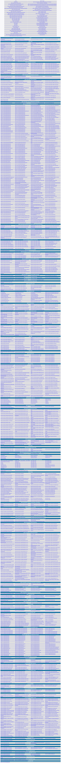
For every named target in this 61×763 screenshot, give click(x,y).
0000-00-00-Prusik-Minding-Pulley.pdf (6, 479)
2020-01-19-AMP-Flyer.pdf (48, 166)
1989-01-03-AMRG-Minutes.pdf (5, 636)
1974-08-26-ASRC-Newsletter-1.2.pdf (6, 355)
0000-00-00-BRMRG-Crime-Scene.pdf (6, 712)
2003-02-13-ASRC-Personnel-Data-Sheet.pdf (21, 54)
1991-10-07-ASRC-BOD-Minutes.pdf (6, 166)
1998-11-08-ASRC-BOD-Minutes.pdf (20, 106)
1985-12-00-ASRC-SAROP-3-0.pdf (5, 429)
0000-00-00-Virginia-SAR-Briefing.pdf (6, 480)
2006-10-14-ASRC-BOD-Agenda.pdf (20, 156)
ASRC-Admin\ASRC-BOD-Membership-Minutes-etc (16, 7)
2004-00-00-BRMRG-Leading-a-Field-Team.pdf (51, 723)
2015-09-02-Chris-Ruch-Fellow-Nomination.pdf (51, 651)
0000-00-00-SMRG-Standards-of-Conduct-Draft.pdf (22, 751)
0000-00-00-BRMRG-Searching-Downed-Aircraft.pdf (22, 701)
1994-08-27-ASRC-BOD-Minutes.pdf (6, 193)
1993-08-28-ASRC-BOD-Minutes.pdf (6, 181)
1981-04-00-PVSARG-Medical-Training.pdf (6, 740)
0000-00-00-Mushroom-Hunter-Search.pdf (6, 374)
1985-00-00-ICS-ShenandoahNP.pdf (20, 378)
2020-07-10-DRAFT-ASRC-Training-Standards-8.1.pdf (52, 571)
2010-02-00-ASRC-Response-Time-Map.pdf (51, 384)
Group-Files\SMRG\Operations (42, 30)
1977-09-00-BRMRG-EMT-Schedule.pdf (20, 726)
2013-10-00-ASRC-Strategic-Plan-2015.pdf (51, 49)
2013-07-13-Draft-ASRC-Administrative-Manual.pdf (22, 66)
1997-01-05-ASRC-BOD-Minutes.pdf (6, 216)
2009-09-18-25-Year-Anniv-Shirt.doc (36, 46)
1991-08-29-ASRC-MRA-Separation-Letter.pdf (37, 348)
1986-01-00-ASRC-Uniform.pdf (5, 286)
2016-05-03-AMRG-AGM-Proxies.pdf (36, 182)
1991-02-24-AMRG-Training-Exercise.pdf (20, 677)
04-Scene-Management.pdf (4, 296)
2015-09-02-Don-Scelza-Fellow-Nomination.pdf (51, 652)
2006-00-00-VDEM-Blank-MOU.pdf (20, 59)
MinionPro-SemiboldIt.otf (34, 455)
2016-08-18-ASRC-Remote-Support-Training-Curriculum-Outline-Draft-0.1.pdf (21, 444)
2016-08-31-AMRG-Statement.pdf (49, 628)
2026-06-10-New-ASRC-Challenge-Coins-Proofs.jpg (52, 221)
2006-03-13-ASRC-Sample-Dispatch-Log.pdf (51, 380)
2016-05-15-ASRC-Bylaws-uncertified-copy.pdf (51, 87)
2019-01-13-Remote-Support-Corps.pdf (50, 151)
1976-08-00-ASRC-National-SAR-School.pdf (21, 486)
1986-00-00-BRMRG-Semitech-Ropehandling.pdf (37, 726)
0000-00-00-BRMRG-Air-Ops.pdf (5, 702)
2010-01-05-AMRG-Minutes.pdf (35, 635)
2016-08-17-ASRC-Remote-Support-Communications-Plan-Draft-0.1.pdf (6, 440)
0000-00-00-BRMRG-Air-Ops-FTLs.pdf (6, 699)
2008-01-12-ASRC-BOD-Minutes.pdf (20, 170)
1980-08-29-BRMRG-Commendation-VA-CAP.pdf (21, 40)
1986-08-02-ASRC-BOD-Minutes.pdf (6, 123)
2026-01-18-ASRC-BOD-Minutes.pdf (50, 219)
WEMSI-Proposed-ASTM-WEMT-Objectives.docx (52, 292)
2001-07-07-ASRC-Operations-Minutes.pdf (36, 380)
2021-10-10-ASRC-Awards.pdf (49, 192)
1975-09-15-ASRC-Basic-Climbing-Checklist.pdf (21, 479)
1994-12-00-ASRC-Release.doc (19, 49)
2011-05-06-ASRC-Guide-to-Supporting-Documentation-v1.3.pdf (20, 571)
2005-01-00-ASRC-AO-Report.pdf (49, 374)
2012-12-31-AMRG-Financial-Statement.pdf (7, 633)
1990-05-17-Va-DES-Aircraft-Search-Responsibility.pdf (22, 395)
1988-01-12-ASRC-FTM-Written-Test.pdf (6, 509)
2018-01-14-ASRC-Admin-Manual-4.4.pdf (20, 71)
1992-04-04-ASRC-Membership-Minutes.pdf (7, 169)
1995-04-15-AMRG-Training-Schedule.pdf (36, 675)
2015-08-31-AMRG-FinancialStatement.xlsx (37, 631)
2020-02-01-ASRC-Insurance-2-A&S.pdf (36, 268)
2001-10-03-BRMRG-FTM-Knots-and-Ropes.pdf (51, 712)
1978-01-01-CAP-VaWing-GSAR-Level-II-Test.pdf (37, 597)
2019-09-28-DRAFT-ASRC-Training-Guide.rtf (51, 540)
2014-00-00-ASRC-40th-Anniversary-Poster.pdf (37, 116)
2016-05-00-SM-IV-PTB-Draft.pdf (49, 589)
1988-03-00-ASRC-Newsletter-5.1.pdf (36, 355)
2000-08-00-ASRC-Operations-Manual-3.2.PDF (21, 436)
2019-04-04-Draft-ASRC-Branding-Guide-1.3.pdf (37, 237)
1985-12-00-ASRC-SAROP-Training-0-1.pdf (7, 431)
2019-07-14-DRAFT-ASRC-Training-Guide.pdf (37, 568)
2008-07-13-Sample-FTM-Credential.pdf (50, 473)
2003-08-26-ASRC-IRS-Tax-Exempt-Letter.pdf (21, 275)
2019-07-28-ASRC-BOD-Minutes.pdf (50, 157)
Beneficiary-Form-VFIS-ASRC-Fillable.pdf (51, 271)
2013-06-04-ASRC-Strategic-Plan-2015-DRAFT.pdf (52, 46)
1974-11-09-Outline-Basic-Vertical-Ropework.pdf (7, 496)
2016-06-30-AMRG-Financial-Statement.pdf (37, 632)
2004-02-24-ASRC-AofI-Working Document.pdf (21, 133)
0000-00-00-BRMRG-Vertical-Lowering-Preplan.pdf (22, 703)
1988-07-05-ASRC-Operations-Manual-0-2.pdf (7, 436)
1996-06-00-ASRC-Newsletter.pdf (49, 360)
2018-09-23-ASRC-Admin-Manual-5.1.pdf (36, 66)
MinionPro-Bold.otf (3, 457)
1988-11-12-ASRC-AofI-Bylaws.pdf (5, 97)
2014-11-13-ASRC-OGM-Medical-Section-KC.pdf (37, 331)
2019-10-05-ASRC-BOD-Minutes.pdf (50, 162)
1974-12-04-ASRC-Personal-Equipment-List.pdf (21, 585)
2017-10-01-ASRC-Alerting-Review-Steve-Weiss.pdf (52, 114)
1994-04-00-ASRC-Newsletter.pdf (49, 354)
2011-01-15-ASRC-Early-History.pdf (36, 56)
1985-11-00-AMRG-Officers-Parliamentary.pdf (7, 619)
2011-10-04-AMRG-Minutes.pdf (49, 636)
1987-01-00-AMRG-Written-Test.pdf (5, 681)
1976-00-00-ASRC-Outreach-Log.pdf (6, 49)
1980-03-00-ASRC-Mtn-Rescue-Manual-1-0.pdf (21, 492)
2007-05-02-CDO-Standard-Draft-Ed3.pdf (36, 498)
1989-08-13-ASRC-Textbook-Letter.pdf (36, 478)
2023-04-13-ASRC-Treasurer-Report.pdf (50, 207)
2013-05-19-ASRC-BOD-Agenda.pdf (36, 106)
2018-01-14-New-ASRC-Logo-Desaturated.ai (7, 460)
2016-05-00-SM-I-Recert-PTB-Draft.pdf (20, 590)
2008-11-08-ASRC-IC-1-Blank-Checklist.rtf (21, 554)
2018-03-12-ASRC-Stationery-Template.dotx (21, 233)
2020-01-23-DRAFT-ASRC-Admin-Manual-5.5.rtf (51, 65)
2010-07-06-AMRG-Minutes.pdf (35, 642)
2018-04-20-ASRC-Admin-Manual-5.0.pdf (36, 65)
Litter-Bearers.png (17, 462)
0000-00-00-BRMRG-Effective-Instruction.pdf (7, 713)
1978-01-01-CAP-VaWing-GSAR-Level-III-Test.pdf (52, 595)
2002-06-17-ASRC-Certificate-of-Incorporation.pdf (22, 87)
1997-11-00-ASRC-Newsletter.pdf (49, 361)
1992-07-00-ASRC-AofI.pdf (4, 99)
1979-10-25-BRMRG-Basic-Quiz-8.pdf (36, 710)
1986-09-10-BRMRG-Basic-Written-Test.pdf (37, 727)
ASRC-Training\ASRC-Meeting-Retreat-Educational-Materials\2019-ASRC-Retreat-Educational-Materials (42, 5)
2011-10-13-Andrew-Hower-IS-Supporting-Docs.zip (22, 528)
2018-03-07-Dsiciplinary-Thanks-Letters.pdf (37, 64)
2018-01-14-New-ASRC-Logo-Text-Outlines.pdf (21, 246)
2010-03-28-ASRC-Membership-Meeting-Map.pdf (22, 184)
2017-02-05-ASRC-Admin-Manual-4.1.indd (36, 76)
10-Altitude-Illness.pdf (18, 293)
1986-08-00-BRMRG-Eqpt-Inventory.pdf (50, 694)
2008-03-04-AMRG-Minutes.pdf (19, 642)
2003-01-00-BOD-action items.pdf (19, 125)
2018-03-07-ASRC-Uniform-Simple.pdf (50, 286)
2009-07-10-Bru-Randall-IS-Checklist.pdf (6, 525)
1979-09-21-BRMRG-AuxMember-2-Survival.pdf (37, 701)
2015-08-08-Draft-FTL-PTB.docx (19, 513)
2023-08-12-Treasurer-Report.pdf (49, 210)
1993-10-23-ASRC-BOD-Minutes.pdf (6, 182)
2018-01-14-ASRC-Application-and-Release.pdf (21, 73)
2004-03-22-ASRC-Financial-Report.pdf (6, 254)
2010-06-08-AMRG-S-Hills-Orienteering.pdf (51, 671)
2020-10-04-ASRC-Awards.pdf (49, 187)
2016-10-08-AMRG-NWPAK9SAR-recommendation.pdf (35, 214)
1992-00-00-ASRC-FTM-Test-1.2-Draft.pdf (36, 481)
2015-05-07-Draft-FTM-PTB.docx (19, 509)
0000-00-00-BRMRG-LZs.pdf (5, 734)
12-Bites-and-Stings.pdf (18, 294)
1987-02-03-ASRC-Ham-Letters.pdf (20, 384)
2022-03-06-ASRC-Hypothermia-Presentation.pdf (52, 481)
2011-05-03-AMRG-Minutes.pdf (35, 651)
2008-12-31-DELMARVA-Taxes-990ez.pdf (51, 275)
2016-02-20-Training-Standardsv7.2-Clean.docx (21, 593)
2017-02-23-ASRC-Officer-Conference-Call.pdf (21, 279)
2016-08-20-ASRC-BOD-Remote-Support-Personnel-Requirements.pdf (36, 207)
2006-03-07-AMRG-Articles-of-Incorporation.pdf (21, 625)
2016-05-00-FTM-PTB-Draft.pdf (5, 591)
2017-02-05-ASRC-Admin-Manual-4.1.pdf (20, 67)
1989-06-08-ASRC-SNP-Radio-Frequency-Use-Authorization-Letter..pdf (7, 321)
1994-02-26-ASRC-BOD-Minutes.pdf (6, 188)
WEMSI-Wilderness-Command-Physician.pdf (51, 300)
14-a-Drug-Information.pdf (18, 297)
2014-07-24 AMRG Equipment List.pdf (50, 665)
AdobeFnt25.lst (3, 455)
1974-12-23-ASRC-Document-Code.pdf (6, 63)
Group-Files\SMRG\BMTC (42, 29)
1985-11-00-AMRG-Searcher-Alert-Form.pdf (7, 665)
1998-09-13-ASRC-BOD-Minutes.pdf (20, 105)
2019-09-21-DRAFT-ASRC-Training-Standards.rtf (52, 537)
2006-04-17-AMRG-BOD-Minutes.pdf (20, 635)
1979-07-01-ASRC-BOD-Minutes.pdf (6, 113)
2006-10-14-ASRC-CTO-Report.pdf (20, 157)
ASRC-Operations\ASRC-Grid (16, 28)
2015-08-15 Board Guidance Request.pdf (36, 508)
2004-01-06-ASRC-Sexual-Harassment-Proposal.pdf (22, 56)
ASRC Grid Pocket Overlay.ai (5, 403)
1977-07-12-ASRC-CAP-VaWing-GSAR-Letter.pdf (7, 597)
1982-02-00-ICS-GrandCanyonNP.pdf (20, 369)
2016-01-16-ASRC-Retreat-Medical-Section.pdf (37, 177)
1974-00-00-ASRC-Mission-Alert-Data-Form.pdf (7, 380)
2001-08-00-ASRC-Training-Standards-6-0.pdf (21, 540)
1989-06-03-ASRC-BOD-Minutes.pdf (6, 149)
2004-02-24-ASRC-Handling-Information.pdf (21, 137)
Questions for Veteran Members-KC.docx (50, 624)
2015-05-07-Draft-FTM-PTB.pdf (19, 511)
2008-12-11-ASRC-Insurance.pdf (5, 269)
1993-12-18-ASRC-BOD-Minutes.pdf (6, 186)
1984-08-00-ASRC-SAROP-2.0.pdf (5, 422)
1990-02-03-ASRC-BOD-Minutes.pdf (6, 152)
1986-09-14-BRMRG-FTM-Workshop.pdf (36, 729)
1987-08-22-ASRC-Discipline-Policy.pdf (6, 64)
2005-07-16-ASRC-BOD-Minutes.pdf (20, 150)
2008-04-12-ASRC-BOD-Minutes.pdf (20, 172)
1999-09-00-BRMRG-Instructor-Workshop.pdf (51, 702)
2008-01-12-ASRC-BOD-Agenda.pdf (20, 169)
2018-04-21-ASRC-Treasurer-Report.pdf (50, 133)
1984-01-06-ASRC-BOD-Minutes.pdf (6, 116)
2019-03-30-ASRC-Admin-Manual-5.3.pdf (36, 68)
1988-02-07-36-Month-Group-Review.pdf (36, 473)
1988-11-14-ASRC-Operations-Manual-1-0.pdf (21, 411)
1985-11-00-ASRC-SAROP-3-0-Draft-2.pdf (6, 427)
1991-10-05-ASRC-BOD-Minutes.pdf (6, 165)
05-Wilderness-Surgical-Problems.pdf (6, 297)
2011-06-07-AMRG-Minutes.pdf (35, 653)
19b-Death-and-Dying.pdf (34, 296)
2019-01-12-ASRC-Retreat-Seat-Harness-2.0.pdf (37, 521)
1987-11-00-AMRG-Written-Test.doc (20, 671)
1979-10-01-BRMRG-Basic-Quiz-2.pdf (36, 703)
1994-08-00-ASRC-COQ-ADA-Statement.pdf (7, 576)
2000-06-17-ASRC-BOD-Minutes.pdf (20, 113)
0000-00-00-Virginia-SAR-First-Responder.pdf (7, 481)
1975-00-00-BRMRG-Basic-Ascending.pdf (20, 711)
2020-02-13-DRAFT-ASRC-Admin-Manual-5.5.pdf (52, 66)
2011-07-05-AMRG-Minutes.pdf (35, 654)
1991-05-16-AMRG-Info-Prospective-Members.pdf (22, 607)
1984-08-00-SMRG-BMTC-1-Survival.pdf (36, 748)
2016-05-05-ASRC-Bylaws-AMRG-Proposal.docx (52, 82)
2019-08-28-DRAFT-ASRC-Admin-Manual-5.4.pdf (37, 73)
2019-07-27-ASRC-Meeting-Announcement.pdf (51, 156)
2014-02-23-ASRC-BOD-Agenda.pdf (36, 124)
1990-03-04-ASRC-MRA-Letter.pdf (19, 348)
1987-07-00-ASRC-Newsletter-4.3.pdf (20, 361)
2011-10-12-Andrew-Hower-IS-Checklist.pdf (21, 523)
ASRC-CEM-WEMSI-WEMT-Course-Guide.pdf (37, 297)
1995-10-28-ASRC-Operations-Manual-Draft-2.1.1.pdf (22, 429)
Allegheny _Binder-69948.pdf (49, 619)
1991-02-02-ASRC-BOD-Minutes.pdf (6, 159)
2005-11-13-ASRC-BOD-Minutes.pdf (20, 151)
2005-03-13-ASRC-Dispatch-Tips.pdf (50, 377)
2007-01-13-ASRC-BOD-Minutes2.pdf (20, 159)
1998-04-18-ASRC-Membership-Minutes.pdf (7, 221)
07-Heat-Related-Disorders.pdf (5, 300)
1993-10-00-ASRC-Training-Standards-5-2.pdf (7, 571)
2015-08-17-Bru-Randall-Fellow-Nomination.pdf (51, 648)
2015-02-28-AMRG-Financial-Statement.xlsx (21, 632)
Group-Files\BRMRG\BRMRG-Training (42, 25)
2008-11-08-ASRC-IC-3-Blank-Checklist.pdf (21, 559)
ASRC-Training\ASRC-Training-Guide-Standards (42, 7)
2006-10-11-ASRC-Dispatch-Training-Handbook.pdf (52, 381)
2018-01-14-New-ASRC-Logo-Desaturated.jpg (7, 248)
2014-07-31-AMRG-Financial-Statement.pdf (21, 629)
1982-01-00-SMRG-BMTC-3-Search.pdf (6, 749)
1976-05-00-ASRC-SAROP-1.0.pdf (5, 411)
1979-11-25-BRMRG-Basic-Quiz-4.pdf (36, 712)
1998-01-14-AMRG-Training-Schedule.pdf (36, 677)
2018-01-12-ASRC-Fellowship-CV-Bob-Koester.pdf (22, 225)
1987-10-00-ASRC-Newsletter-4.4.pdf (36, 354)
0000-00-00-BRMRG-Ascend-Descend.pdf (6, 703)
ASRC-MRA (15, 24)
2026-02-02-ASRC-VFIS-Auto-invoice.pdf (50, 270)
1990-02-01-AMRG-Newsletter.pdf (5, 611)
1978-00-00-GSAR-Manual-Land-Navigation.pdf (37, 595)
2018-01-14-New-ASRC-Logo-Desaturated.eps (7, 246)
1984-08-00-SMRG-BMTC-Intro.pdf (50, 747)
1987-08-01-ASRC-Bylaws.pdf (5, 92)
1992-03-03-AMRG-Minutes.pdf (5, 650)
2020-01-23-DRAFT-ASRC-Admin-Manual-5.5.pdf (52, 64)
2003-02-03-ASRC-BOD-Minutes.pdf (20, 126)
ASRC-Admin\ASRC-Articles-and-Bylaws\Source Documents (15, 6)
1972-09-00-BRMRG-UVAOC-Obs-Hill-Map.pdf (21, 710)
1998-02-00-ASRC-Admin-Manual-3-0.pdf (6, 65)
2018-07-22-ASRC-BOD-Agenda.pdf (50, 134)
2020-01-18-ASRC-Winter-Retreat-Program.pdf (51, 165)
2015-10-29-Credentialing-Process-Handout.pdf (37, 511)
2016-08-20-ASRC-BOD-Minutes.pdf (36, 204)
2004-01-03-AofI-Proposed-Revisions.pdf (20, 89)
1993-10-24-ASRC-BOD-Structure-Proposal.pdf (7, 184)
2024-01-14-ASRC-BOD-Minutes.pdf (50, 216)
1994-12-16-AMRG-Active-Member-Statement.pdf (22, 624)
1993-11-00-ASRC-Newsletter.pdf (35, 361)
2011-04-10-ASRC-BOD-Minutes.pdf (20, 191)
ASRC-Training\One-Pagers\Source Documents (42, 13)
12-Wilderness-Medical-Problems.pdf (20, 295)
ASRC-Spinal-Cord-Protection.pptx (50, 496)
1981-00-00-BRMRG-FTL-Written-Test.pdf (36, 722)
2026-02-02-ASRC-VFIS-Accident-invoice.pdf (51, 269)
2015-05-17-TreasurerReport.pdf (35, 161)
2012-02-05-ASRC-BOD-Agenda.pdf (20, 196)
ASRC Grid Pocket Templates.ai (5, 404)
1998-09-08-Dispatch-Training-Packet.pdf (36, 493)
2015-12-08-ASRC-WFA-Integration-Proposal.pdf (37, 170)
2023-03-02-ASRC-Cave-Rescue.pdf (50, 486)
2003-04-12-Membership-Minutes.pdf (20, 129)
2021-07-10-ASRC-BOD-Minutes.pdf (50, 191)
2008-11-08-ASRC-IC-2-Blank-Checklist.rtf (21, 557)
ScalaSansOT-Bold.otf (34, 457)
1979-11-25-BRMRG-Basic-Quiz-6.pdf (36, 713)
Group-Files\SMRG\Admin (42, 28)
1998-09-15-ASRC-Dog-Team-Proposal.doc (21, 535)
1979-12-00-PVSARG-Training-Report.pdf (6, 738)
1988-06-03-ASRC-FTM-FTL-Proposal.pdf (6, 559)
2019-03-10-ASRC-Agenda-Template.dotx (36, 233)
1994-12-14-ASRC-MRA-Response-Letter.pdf (51, 346)
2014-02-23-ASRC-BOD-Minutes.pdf (36, 125)
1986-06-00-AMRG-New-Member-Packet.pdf (7, 605)
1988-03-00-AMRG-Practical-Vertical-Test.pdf (21, 674)
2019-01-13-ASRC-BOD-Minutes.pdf (50, 148)
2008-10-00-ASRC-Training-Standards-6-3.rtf (21, 551)
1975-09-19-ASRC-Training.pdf (19, 480)
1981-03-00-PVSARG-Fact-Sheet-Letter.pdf (37, 738)
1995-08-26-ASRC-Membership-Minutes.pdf (7, 204)
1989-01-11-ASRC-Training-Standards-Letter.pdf (7, 564)
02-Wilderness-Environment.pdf (5, 294)
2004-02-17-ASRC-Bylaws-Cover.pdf (20, 92)
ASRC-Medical (16, 23)
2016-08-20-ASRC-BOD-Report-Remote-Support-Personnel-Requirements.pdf (37, 440)
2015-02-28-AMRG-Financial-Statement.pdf (21, 631)
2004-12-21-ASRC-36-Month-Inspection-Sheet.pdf (52, 372)
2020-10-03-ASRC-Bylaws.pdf (49, 99)
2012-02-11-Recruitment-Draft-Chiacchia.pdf (37, 59)
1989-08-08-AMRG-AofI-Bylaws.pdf (5, 624)
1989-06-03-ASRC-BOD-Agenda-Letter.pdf (6, 148)
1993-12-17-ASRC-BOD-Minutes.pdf (6, 185)
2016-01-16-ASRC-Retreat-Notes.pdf (36, 178)
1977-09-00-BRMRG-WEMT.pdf (19, 727)
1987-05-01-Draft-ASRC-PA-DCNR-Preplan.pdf (7, 407)
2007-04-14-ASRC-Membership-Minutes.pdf (21, 162)
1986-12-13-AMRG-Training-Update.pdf (6, 677)
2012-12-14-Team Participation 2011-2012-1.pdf (21, 219)
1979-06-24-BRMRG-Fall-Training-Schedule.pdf (21, 735)
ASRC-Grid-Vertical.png (34, 402)
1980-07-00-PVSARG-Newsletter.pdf (20, 738)
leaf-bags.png (17, 461)
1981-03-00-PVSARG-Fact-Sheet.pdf (50, 738)
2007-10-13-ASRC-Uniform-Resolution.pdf (21, 167)
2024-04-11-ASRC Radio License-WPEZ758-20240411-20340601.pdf (51, 323)
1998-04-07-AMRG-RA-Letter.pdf (49, 607)
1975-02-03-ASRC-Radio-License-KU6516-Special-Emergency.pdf (6, 314)
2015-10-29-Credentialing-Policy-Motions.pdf (37, 509)
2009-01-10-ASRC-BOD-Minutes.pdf (20, 175)
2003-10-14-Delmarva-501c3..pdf (35, 275)
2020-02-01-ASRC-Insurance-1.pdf (35, 267)
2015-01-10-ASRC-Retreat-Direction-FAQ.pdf (37, 150)
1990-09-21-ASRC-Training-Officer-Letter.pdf (37, 479)
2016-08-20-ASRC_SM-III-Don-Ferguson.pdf (51, 525)
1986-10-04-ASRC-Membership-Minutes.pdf (7, 124)
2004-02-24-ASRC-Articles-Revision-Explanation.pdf (22, 134)
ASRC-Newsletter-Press (15, 26)
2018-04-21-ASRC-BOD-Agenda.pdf (50, 129)
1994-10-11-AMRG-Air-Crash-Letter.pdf (36, 605)
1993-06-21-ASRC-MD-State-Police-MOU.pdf (21, 406)
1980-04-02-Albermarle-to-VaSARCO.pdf (6, 56)
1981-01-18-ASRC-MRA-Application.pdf (6, 339)
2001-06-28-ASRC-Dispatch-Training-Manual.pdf (37, 378)
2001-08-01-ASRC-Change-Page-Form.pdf (6, 66)
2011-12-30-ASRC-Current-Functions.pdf (36, 58)
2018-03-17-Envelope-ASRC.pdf (19, 234)
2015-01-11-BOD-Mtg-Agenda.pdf (35, 153)
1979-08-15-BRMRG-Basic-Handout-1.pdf (20, 736)
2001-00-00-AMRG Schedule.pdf (35, 681)
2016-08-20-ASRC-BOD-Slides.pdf (35, 210)
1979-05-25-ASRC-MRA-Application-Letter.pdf (7, 337)
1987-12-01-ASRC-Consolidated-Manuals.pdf (7, 58)
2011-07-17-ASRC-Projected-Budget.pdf (20, 255)
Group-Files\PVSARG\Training (42, 27)
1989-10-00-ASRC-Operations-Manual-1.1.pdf (21, 413)
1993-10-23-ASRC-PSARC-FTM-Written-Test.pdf (7, 446)
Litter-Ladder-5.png (33, 460)
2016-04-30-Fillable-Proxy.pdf (35, 181)
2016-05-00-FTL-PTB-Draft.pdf (5, 589)
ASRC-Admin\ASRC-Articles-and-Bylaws (15, 5)
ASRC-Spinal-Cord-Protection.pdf (49, 494)
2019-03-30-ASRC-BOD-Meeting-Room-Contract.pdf (52, 255)
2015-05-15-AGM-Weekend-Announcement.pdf (37, 156)
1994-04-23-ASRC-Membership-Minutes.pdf (7, 191)
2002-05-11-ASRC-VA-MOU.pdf (49, 406)
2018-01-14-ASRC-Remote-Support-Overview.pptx (52, 126)
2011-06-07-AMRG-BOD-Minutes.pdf (36, 652)
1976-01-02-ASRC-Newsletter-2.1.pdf (6, 361)
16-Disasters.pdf (33, 293)
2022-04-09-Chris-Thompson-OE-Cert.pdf (51, 196)
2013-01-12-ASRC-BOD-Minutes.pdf (20, 221)
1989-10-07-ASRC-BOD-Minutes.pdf (6, 150)
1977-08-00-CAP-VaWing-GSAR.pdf (20, 596)
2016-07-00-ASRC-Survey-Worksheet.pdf (36, 192)
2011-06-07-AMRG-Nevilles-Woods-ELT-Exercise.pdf (52, 674)
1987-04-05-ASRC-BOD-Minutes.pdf (6, 128)
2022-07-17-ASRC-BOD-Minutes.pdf (50, 199)
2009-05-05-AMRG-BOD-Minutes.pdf (20, 653)
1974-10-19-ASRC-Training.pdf (5, 492)
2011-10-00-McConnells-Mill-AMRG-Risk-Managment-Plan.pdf (36, 619)
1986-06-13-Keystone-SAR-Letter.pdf (20, 277)
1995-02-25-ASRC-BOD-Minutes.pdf (6, 197)
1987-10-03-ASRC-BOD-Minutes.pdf (6, 134)
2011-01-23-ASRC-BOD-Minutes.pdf (20, 188)
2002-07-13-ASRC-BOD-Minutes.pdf (20, 123)
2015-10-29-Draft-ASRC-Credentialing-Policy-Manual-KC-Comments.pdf (37, 513)
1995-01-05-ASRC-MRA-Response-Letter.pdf (51, 348)
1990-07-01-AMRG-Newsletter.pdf (19, 610)
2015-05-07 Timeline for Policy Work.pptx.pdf (7, 511)
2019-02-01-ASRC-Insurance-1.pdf (35, 262)
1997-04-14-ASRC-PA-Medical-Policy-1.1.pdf (21, 327)
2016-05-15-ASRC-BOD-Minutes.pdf (36, 188)
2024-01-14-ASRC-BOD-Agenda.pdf (50, 214)
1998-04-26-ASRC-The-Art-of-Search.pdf (36, 375)
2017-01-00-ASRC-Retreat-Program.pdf (36, 220)
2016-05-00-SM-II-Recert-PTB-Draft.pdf (36, 589)
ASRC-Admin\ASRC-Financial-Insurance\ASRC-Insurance (16, 13)
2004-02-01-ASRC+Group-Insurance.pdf (6, 262)
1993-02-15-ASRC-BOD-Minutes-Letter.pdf (6, 178)
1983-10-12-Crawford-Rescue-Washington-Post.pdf (22, 372)
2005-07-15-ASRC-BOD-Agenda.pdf (20, 149)
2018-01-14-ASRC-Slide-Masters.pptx (6, 238)
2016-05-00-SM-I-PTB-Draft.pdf (19, 589)
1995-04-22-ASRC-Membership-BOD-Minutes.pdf (7, 199)
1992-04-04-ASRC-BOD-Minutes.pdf (6, 168)
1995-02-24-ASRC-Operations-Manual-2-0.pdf (21, 427)
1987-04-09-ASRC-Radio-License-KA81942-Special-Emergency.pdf (7, 319)
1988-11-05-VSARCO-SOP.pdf (19, 393)
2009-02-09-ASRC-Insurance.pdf (5, 270)
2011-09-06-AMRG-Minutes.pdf (35, 655)
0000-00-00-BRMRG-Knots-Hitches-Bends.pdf (7, 726)
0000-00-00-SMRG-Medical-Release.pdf (6, 751)
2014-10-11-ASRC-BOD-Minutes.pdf (36, 137)
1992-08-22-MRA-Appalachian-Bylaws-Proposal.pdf (52, 339)
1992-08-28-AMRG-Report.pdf (5, 651)
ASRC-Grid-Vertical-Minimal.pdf (19, 403)
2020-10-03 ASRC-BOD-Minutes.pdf (50, 178)
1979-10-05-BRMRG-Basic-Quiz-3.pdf (36, 708)
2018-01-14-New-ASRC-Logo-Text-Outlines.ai (21, 245)
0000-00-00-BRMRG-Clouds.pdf (5, 709)
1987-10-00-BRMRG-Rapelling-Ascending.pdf (51, 698)
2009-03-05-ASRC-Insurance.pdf (5, 271)
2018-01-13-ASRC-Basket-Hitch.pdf (50, 120)
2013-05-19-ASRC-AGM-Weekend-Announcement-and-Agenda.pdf (35, 105)
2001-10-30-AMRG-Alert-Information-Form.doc (37, 667)
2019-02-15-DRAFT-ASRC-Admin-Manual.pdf (51, 152)
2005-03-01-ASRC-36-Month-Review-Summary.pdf (52, 375)
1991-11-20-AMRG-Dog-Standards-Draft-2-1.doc (21, 678)
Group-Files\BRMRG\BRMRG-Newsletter (42, 23)
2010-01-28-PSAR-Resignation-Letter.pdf (36, 49)
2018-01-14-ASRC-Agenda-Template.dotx (6, 234)
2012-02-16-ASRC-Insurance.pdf (19, 268)
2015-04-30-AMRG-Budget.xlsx (19, 633)
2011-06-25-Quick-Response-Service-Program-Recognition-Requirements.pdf (7, 660)
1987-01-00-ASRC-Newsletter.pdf (19, 358)
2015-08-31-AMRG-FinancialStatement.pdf (37, 630)
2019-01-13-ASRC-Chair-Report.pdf (50, 149)
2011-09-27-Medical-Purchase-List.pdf (20, 660)
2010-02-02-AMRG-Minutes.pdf (35, 636)
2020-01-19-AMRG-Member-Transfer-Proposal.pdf (52, 167)
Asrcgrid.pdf (46, 402)
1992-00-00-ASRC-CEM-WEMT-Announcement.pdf (5, 333)
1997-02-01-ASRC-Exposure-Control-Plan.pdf (37, 374)
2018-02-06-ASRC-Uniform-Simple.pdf (50, 285)
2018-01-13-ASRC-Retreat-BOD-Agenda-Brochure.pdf (52, 123)
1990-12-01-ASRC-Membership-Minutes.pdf (7, 158)
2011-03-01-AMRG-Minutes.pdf (35, 648)
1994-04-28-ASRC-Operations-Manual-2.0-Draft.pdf (22, 422)
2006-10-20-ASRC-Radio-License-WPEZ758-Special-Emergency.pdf (37, 321)
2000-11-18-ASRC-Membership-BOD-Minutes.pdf (22, 115)
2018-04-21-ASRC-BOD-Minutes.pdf (50, 130)
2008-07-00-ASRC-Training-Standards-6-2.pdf (21, 547)
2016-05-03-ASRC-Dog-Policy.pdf (49, 51)
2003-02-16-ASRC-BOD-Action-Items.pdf (20, 127)
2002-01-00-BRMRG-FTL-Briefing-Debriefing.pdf (51, 718)
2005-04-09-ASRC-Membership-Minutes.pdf (21, 148)
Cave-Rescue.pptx (47, 499)
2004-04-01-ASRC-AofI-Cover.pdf (19, 97)
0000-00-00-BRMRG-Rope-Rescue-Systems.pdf (21, 698)
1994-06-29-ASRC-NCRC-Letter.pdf (20, 352)
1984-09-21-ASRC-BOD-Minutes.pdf (6, 118)
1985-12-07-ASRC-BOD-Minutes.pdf (6, 119)
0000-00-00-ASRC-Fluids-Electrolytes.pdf (6, 475)
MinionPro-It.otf (17, 455)
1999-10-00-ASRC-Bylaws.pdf (19, 86)
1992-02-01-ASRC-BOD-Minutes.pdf (6, 167)
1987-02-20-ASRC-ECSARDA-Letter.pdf (20, 386)
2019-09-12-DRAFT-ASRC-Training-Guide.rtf (37, 571)
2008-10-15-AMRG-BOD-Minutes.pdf (20, 648)
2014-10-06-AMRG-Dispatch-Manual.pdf (50, 669)
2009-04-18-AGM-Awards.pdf (19, 178)
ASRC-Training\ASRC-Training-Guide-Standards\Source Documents (42, 10)
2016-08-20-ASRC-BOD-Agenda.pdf (36, 196)
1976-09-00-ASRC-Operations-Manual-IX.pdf (7, 413)
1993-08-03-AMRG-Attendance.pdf (5, 653)
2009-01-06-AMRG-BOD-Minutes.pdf (20, 651)
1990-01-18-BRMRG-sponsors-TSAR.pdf (36, 277)
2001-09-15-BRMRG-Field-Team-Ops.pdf (50, 711)
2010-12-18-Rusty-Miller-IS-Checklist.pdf (6, 531)
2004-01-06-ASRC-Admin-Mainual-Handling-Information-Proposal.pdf (7, 70)
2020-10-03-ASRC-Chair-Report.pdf (50, 184)
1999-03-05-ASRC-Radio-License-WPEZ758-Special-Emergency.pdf (37, 312)
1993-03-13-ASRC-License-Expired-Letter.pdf (21, 317)
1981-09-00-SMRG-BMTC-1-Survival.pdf (6, 748)
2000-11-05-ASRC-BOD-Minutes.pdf (20, 114)
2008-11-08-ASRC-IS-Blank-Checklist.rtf (20, 564)
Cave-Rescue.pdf (47, 498)
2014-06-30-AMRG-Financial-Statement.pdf (21, 628)
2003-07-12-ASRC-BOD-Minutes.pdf (20, 130)
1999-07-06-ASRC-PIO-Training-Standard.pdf (37, 494)
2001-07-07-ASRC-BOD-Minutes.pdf (20, 118)
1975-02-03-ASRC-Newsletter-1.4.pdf (6, 357)
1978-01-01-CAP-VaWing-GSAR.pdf (50, 596)
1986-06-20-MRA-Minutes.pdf (5, 345)
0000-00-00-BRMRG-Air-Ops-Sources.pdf (6, 701)
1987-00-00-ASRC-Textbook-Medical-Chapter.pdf (21, 498)
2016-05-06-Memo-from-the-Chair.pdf (36, 185)
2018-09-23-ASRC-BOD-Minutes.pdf (50, 140)
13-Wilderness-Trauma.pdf (18, 296)
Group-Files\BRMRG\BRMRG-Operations (42, 24)
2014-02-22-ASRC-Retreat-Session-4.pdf (36, 119)
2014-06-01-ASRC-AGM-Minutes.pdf (36, 129)
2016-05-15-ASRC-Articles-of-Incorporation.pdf (51, 86)
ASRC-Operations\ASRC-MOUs (15, 29)
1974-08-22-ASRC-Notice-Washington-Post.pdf (7, 381)
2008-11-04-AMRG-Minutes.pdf (19, 649)
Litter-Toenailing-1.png (48, 460)
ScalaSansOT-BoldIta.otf (48, 455)
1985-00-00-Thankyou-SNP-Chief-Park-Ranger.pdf (22, 250)
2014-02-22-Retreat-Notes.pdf (35, 123)
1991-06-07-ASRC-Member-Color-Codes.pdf (21, 46)
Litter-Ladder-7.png (33, 462)
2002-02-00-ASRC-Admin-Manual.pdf (6, 68)
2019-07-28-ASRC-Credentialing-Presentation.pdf (52, 158)
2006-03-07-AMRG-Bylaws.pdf (19, 626)
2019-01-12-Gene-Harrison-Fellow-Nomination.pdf (52, 225)
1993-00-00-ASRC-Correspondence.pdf (20, 48)
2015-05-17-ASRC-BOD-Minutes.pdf (36, 159)
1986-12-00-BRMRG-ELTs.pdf (35, 734)
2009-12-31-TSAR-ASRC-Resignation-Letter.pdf (37, 48)
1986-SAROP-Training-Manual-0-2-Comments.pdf (22, 496)
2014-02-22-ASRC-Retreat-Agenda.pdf (36, 117)
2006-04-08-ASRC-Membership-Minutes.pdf (21, 153)
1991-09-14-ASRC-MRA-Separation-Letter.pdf (37, 349)
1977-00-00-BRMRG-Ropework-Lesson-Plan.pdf (21, 723)
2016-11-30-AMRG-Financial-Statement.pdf (51, 631)
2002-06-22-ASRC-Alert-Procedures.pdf (36, 384)
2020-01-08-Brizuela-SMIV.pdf (49, 530)
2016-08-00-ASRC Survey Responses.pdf (51, 54)
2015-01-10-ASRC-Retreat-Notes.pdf (36, 151)
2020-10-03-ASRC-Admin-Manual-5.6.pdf (51, 73)
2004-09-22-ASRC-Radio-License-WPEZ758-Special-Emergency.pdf (37, 317)
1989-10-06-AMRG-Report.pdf (5, 626)
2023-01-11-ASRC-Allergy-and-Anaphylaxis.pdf (51, 484)
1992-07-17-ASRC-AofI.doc (4, 100)
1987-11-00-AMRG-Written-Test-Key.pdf (6, 682)
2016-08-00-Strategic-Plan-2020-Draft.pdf (51, 56)
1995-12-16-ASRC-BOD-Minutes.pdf (6, 207)
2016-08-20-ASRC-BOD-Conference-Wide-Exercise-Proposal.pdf (37, 197)
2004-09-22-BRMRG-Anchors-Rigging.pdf (51, 729)
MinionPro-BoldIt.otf (3, 458)
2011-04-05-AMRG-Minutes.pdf (35, 649)
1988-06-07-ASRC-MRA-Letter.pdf (19, 339)
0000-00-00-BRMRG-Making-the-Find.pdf (6, 735)
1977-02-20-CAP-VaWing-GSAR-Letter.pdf (6, 596)
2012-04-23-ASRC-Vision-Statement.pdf (20, 201)
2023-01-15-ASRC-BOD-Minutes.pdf (50, 204)
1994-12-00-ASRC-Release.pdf (19, 51)
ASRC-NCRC (16, 25)
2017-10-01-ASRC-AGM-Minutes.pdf (50, 113)
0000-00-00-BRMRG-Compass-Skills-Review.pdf (7, 710)
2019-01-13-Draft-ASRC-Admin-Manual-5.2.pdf (51, 150)
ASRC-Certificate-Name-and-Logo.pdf (50, 246)
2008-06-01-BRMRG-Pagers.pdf (49, 696)
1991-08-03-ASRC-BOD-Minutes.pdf (6, 162)
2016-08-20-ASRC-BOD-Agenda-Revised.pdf (37, 195)
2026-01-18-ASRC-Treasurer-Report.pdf (50, 220)
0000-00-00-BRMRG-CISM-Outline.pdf (6, 708)
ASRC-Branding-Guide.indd (49, 245)
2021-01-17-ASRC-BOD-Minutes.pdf (50, 188)
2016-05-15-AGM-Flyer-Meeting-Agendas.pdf (37, 186)
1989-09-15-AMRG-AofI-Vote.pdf (5, 625)
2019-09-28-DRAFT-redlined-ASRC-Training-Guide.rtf (52, 547)
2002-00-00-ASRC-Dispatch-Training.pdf (36, 381)
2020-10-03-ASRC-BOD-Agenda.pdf (50, 181)
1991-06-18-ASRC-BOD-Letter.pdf (5, 161)
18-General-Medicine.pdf (34, 294)
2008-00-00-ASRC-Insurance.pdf (5, 268)
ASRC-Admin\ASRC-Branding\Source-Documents (16, 10)
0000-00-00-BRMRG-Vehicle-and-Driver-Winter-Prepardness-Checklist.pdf (21, 696)
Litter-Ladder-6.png (33, 461)
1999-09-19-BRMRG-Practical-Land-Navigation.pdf (52, 703)
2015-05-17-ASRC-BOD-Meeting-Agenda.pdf (37, 158)
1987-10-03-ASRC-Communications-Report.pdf (21, 304)
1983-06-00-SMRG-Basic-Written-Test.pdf (20, 757)
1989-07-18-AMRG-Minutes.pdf (5, 642)
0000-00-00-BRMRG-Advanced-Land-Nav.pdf (7, 698)
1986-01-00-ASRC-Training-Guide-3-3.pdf (6, 549)
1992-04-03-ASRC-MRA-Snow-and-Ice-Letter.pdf (52, 337)
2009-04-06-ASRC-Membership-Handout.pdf (21, 177)
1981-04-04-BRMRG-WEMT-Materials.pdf (36, 723)
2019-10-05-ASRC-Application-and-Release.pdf (51, 58)
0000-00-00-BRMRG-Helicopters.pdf (6, 723)
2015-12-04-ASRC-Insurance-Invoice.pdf (20, 270)
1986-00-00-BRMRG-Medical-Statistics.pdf (6, 327)
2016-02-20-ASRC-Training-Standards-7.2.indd (7, 593)
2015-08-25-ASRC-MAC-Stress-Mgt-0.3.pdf (37, 167)
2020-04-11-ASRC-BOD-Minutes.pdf (50, 172)
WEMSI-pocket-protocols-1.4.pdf (35, 301)
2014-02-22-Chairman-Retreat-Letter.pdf (36, 120)
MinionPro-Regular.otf (18, 456)
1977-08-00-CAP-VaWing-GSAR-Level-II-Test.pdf (21, 595)
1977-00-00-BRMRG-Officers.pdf (19, 722)
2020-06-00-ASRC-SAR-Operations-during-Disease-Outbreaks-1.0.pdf (7, 600)
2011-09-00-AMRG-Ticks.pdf (49, 675)
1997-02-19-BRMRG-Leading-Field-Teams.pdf (51, 699)
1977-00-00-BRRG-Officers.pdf (19, 687)
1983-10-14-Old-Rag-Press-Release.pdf (20, 374)
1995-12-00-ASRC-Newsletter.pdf (49, 359)
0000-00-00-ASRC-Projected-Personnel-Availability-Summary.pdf (6, 371)
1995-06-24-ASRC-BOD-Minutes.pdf (6, 201)
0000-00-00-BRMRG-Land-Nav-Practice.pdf (7, 729)
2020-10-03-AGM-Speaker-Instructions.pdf (51, 180)
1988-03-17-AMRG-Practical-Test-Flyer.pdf (21, 675)
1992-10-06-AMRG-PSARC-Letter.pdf (20, 615)
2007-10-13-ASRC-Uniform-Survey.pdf (20, 168)
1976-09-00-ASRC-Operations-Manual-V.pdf (7, 415)
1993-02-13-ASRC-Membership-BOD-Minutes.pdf (7, 177)
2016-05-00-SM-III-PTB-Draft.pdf (35, 590)
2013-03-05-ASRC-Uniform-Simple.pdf (36, 289)
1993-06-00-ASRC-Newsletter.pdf (35, 357)
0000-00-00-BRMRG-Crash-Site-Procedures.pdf (7, 711)
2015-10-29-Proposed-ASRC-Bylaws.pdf (36, 87)
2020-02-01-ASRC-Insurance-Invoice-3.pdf (37, 273)
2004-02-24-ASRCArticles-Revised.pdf (20, 142)
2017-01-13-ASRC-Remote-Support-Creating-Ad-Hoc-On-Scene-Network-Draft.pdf (52, 440)
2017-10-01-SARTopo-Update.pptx (50, 119)
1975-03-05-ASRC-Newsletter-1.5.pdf (6, 358)
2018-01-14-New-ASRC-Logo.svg (35, 245)
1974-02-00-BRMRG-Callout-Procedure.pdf (37, 694)
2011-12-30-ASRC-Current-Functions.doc (36, 57)
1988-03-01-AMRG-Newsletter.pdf (5, 610)
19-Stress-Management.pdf (34, 295)
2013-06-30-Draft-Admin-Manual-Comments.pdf (21, 63)
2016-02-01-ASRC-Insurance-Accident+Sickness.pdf (22, 271)
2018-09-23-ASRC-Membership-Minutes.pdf (51, 142)
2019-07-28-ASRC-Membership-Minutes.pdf (51, 159)
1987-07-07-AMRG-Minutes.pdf (5, 635)
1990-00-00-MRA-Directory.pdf (19, 345)
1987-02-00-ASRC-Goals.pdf (5, 126)
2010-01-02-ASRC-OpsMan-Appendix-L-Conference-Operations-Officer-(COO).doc (52, 424)
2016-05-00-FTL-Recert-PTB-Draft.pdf (6, 590)
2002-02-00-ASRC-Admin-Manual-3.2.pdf (6, 67)
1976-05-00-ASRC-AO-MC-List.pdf (5, 393)
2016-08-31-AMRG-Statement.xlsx (50, 629)
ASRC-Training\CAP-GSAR (42, 11)
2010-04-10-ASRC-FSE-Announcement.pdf (21, 185)
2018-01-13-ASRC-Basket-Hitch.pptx (20, 517)
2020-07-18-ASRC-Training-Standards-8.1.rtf (51, 578)
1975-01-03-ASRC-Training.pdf (5, 499)
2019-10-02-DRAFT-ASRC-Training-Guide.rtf (51, 554)
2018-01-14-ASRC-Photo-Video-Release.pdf (37, 63)
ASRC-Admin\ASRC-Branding (16, 9)
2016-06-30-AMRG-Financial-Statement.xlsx (37, 633)
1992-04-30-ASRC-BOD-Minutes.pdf (6, 170)
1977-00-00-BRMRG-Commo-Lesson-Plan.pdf (21, 718)
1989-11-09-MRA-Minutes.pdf (19, 343)
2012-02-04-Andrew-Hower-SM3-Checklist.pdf (37, 523)
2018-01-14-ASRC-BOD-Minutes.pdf (50, 124)
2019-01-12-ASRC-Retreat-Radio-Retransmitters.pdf (22, 521)
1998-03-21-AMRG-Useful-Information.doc (21, 667)
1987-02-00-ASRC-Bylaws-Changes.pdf (6, 89)
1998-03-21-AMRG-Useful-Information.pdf (20, 668)
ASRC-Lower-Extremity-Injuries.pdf (50, 492)
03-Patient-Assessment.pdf (4, 295)
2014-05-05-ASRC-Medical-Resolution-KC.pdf (37, 126)
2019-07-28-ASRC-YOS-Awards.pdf (50, 160)
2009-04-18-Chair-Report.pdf (19, 179)
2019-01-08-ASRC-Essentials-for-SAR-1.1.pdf (7, 450)
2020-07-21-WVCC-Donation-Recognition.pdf (51, 256)
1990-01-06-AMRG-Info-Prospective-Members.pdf (7, 607)
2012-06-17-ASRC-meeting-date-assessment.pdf (21, 204)
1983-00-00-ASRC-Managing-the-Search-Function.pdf (22, 494)
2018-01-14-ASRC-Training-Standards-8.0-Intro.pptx (52, 128)
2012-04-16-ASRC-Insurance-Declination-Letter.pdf (22, 269)
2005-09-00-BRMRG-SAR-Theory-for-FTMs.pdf (51, 734)
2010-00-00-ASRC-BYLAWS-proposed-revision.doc (22, 99)
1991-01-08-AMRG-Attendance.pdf (5, 648)
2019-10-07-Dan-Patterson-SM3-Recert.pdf (51, 528)
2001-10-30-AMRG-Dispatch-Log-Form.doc (37, 669)
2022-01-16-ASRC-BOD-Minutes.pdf (50, 193)
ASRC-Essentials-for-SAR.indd (19, 453)
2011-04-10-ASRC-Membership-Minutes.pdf (21, 192)
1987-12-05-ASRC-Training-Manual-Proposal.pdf (21, 499)
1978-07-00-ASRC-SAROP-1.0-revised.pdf (6, 420)
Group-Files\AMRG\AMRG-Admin (42, 16)
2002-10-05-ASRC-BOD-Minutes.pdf (20, 124)
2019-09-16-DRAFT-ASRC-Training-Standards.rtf (37, 578)
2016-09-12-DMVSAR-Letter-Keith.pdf (50, 57)
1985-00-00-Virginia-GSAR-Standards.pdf (6, 547)
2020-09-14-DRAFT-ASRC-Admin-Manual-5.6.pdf (52, 71)
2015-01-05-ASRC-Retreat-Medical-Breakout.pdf (37, 148)
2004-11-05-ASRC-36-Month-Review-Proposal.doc (52, 367)
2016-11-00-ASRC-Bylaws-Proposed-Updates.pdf (52, 88)
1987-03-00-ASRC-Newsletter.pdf (19, 359)
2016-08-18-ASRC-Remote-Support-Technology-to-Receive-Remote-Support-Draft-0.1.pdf (22, 442)
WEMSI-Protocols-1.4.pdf (48, 294)
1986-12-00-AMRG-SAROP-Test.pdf (6, 674)
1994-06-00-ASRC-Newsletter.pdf (49, 355)
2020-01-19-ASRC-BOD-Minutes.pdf (50, 169)
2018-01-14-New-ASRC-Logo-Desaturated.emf (7, 245)
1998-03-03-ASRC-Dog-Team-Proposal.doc (7, 581)
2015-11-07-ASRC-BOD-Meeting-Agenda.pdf (37, 168)
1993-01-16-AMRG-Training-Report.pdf (20, 681)
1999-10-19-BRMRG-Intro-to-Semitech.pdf (51, 708)
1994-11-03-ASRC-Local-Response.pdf (36, 369)
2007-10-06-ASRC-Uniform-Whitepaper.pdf (21, 165)
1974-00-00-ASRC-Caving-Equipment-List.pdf (7, 583)
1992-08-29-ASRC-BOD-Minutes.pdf (6, 172)
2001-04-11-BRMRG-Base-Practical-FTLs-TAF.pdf (52, 710)
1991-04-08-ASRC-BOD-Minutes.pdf (6, 160)
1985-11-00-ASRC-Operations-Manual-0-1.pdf (7, 424)
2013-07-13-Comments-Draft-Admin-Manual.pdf (21, 65)
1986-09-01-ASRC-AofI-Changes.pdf (6, 88)
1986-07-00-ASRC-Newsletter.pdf (19, 355)
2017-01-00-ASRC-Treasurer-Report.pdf (36, 221)
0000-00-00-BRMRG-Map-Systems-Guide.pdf (7, 736)
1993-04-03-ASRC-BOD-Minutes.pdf (6, 179)
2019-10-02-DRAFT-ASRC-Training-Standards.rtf (52, 557)
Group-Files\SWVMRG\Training (42, 33)
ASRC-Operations (15, 27)
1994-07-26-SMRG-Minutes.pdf (5, 745)
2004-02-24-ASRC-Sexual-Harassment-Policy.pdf (22, 140)
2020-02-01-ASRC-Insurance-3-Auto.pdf (36, 269)
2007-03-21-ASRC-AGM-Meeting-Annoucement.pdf (22, 160)
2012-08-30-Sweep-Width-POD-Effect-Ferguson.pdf (52, 395)
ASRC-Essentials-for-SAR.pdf (35, 453)
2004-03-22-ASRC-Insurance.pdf (5, 264)
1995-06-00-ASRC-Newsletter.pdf (49, 358)
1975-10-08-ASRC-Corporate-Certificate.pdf (7, 82)
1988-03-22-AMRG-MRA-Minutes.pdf (6, 349)
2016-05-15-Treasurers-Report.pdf (35, 191)
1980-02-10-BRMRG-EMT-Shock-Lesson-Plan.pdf (38, 720)
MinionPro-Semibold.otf (18, 457)
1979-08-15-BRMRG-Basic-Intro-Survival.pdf (37, 698)
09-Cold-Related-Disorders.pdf (19, 292)
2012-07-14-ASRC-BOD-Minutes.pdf (20, 209)
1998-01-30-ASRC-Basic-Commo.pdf (36, 492)
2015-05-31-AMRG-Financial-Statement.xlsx (37, 629)
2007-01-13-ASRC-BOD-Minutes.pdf (20, 158)
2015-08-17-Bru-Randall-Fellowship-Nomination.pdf (52, 649)
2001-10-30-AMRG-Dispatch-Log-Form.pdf (51, 664)
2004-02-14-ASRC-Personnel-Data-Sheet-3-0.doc (22, 57)
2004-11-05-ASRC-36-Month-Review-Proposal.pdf (52, 369)
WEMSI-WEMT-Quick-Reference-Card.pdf (51, 297)
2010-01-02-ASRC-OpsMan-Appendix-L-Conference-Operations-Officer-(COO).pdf (52, 426)
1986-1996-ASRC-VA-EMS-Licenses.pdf (6, 329)
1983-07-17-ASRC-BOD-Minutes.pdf (6, 115)
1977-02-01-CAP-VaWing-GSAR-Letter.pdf (6, 595)
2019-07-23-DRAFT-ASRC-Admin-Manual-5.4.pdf (37, 71)
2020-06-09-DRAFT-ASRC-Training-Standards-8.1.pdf (52, 568)
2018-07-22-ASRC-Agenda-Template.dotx (20, 237)
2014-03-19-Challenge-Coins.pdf (35, 254)
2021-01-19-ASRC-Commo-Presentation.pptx (51, 480)
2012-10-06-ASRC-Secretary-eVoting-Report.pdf (21, 210)
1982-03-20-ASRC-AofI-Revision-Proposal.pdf (7, 86)
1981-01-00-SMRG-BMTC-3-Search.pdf (6, 747)
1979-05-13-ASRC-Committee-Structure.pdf (7, 54)
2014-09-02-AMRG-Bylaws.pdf (35, 626)
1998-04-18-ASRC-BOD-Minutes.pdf (6, 220)
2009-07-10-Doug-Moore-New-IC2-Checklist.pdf (7, 530)
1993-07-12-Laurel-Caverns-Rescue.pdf (6, 669)
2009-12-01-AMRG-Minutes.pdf (19, 655)
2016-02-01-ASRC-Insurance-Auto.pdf (20, 273)
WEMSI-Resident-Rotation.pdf (49, 295)
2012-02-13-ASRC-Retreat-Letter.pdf (20, 199)
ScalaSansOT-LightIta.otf (48, 456)
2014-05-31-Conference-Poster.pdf (35, 128)
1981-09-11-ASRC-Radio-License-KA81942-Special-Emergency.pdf (7, 316)
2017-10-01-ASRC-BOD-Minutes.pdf (50, 115)
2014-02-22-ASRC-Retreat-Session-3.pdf (36, 118)
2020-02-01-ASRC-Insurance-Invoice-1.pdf (37, 270)
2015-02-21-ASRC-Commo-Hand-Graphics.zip (51, 304)
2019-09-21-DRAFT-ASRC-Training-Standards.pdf (52, 535)
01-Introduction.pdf (3, 293)
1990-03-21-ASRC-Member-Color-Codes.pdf (7, 60)
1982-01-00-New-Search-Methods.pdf (20, 493)
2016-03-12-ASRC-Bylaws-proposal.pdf (36, 89)
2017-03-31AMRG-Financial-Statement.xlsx (51, 633)
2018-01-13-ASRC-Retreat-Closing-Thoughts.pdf (37, 517)
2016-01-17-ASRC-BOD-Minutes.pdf (36, 179)
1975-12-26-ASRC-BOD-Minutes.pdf (6, 105)
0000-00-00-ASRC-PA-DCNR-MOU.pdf (6, 406)
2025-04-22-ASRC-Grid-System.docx (6, 402)
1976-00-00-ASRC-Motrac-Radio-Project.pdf (7, 307)
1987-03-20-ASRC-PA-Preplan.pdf (19, 388)
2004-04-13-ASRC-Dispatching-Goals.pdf (36, 393)
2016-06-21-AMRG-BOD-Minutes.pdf (50, 654)
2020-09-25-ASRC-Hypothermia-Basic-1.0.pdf (21, 470)
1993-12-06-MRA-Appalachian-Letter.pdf (50, 343)
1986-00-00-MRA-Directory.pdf (5, 343)
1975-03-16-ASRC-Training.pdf (19, 473)
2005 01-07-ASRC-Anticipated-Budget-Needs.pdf (37, 307)
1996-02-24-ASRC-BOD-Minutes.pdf (6, 209)
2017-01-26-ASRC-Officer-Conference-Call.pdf (7, 279)
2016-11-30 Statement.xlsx (49, 630)
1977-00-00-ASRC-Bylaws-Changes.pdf (6, 84)
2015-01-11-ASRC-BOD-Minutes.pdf (36, 152)
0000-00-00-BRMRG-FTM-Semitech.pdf (6, 720)
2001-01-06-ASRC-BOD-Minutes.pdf (20, 116)
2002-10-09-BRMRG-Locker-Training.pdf (50, 720)
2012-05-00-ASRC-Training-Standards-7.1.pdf (37, 535)
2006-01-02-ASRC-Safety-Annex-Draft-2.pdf (51, 378)
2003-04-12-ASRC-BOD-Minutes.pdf (20, 128)
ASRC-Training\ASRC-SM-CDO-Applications (42, 6)
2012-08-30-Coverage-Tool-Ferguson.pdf (50, 390)
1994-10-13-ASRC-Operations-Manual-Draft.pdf (21, 424)
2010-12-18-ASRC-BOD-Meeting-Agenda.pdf (21, 187)
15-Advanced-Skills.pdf (18, 301)
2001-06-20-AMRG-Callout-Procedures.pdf (37, 664)
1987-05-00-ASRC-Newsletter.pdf (19, 360)
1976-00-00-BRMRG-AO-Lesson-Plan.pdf (20, 712)
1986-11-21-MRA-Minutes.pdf (5, 346)
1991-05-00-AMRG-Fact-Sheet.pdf (19, 605)
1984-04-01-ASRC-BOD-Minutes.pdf (6, 117)
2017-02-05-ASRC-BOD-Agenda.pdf (50, 106)
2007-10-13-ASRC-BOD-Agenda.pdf (20, 166)
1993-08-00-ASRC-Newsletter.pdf (35, 358)
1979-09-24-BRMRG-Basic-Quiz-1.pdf (36, 702)
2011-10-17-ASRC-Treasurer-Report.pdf (20, 256)
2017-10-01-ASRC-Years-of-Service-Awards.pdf (51, 117)
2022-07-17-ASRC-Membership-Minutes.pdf (51, 201)
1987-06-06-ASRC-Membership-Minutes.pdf (7, 130)
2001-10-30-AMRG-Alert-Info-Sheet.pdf (36, 665)
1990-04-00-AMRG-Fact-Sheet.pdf (5, 608)
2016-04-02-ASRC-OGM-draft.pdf (49, 429)
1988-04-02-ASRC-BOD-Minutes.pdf (6, 137)
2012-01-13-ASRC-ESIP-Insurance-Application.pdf (22, 267)
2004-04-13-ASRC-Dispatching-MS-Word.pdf (37, 395)
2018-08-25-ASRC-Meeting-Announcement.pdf (51, 137)
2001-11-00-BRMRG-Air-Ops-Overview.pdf (51, 713)
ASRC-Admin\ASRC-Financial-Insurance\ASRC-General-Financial (16, 12)
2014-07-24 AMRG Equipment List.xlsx (50, 667)
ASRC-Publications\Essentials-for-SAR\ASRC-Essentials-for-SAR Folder (16, 34)
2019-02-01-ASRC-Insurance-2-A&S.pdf (36, 264)
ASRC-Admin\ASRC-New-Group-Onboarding (16, 15)
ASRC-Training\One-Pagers (42, 12)
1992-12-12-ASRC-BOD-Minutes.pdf (6, 175)
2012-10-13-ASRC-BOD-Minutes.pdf (20, 214)
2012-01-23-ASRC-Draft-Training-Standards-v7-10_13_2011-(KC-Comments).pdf (21, 578)
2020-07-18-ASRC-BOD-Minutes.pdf (50, 175)
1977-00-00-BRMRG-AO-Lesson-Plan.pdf (20, 716)
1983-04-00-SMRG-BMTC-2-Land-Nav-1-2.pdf (21, 748)
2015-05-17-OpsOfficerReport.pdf (35, 160)
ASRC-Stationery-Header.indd (49, 248)
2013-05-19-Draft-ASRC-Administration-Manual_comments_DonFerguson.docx (20, 76)
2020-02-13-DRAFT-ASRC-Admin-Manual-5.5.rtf (51, 67)
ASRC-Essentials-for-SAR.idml (5, 453)
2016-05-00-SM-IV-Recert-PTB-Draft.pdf (50, 590)
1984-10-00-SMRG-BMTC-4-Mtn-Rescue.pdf (51, 748)
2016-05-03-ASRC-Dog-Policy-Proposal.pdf (37, 184)
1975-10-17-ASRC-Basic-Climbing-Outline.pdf (21, 481)
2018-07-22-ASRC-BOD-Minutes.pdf (50, 136)
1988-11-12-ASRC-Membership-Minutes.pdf (7, 142)
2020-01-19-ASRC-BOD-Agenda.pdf (50, 168)
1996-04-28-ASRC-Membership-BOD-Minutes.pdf (7, 210)
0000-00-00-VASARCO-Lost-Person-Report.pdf (7, 378)
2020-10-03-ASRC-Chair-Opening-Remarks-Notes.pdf (52, 182)
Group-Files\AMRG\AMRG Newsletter (42, 15)
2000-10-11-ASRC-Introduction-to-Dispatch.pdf (37, 377)
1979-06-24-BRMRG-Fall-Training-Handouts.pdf (21, 734)
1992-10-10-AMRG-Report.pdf (5, 652)
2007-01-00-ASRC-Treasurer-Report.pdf (6, 256)
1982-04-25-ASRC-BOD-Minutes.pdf (6, 114)
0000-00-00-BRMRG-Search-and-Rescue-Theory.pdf (22, 699)
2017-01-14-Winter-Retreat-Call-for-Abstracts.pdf (52, 105)
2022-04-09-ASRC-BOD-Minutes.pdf (50, 195)
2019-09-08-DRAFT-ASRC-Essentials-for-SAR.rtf (21, 450)
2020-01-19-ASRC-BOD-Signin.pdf (50, 170)
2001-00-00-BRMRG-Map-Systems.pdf (50, 709)
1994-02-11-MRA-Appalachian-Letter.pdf (50, 345)
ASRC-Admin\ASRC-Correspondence (16, 11)
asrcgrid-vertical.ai (33, 403)
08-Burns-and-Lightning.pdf (4, 301)
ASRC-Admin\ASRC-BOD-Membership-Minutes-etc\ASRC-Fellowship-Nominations (15, 8)
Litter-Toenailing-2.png (48, 461)
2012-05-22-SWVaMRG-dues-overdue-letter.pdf (51, 44)
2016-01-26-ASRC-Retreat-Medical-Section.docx (37, 180)
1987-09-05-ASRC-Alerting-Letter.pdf (20, 390)
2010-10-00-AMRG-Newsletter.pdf (35, 610)
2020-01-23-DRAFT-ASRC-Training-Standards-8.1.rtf (52, 566)
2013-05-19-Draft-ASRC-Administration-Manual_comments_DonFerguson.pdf (6, 73)
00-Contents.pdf (3, 292)
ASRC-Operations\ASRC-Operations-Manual (16, 30)
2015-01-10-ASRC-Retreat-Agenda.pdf (36, 149)
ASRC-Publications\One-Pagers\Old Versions (16, 35)
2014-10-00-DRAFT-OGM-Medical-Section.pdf (37, 327)
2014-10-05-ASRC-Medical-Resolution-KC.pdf (37, 134)
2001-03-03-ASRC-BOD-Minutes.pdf (20, 117)
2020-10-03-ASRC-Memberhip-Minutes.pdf (51, 185)
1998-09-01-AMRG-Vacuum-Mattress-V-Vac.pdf (21, 669)
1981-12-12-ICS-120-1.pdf (18, 367)
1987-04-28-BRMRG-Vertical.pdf (35, 735)
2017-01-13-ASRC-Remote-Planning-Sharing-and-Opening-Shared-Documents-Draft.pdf (38, 444)
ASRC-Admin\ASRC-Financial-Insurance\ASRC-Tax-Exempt (16, 14)
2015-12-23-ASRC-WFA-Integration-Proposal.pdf (52, 331)
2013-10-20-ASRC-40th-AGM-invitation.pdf (37, 115)
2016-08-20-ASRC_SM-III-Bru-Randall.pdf (51, 523)
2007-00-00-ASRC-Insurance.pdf (5, 267)
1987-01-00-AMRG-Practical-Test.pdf (6, 678)
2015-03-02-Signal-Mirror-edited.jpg (50, 307)
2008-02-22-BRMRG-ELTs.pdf (49, 735)
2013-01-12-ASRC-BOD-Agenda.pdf (20, 220)
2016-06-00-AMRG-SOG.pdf (49, 615)
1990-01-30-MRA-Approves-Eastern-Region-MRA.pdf (22, 347)
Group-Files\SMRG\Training (42, 32)
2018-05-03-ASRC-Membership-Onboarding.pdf (51, 277)
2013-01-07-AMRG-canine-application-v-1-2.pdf (51, 677)
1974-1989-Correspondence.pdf (5, 250)
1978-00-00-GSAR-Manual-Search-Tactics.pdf (37, 596)
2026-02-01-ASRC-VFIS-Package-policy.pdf (51, 268)
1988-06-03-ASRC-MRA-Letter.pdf (19, 337)
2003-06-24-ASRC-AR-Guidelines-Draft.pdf (37, 390)
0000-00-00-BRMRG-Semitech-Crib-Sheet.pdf (21, 702)
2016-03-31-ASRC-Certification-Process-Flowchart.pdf (52, 508)
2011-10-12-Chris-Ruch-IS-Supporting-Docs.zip (21, 525)
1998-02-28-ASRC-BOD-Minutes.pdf (6, 219)
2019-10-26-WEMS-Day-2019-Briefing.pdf (51, 478)
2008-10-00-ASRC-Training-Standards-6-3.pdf (21, 549)
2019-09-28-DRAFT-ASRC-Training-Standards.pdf (52, 542)
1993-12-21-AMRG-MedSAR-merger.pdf (20, 619)
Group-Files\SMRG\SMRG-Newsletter (42, 31)
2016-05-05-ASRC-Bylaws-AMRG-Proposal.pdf (51, 84)
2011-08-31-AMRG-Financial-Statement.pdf (7, 630)
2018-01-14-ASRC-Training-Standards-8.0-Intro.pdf (52, 127)
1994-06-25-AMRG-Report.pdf (5, 654)
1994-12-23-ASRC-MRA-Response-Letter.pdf (51, 347)
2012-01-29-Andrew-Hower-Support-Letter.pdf (21, 531)
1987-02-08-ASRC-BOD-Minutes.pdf (6, 127)
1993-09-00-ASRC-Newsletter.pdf (35, 359)
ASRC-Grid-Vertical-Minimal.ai (19, 402)
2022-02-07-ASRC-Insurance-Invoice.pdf (50, 264)
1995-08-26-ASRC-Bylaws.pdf (19, 84)
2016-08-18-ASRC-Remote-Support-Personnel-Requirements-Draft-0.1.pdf (21, 440)
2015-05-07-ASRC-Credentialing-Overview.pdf (7, 513)
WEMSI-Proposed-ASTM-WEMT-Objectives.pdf (51, 293)
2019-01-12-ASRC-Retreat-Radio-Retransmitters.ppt (35, 520)
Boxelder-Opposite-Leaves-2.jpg (5, 461)
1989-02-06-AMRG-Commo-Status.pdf (6, 657)
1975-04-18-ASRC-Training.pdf (19, 475)
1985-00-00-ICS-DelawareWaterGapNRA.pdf (21, 377)
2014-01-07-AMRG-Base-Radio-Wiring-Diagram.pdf (22, 657)
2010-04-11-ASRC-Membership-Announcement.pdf (22, 186)
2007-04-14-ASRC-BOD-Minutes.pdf (20, 161)
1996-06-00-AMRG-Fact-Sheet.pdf (35, 607)
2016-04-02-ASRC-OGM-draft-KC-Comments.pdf (52, 427)
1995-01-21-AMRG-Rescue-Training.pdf (36, 674)
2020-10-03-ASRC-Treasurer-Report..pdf (50, 186)
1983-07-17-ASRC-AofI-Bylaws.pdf (5, 87)
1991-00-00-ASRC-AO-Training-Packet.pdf (37, 480)
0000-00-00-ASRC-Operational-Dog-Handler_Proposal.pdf (6, 537)
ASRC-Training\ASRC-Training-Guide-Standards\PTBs (42, 9)
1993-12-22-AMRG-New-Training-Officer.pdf (37, 671)
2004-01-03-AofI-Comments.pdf (19, 88)
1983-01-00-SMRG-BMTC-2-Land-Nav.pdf (21, 747)
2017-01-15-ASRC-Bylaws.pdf (49, 89)
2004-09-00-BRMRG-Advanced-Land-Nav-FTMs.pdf (52, 727)
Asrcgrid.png (47, 403)
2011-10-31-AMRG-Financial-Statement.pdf (7, 632)
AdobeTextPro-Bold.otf (4, 456)
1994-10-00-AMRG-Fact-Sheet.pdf (19, 608)
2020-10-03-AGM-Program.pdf (49, 179)
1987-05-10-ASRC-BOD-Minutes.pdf (6, 129)
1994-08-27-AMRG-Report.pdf (5, 655)
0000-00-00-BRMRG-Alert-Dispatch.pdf (6, 694)
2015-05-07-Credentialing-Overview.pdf (20, 508)
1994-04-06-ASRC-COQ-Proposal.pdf (6, 573)
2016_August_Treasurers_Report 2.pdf (36, 256)
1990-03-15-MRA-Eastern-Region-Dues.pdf (21, 349)
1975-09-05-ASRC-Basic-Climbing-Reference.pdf (21, 478)
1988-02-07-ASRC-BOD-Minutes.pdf (6, 136)
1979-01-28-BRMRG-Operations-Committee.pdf (37, 696)
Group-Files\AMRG (42, 14)
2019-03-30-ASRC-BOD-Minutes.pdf (50, 153)
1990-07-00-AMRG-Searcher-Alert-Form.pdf (7, 667)
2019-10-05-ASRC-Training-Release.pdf (50, 59)
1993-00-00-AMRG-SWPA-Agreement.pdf (6, 668)
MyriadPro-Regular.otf (34, 456)
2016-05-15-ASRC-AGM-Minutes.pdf (36, 187)
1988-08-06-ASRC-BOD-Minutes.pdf (6, 140)
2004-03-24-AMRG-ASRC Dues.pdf (5, 629)
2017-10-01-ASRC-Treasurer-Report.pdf (50, 116)
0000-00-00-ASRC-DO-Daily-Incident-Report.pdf (7, 367)
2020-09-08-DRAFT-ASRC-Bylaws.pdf (50, 97)
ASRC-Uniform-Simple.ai (48, 76)
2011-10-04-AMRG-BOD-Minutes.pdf (50, 635)
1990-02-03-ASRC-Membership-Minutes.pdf (7, 153)
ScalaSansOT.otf (47, 457)
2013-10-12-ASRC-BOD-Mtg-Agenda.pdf (36, 114)
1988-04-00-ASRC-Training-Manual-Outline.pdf (37, 475)
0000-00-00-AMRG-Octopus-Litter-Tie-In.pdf (7, 664)
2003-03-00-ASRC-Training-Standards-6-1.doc (21, 542)
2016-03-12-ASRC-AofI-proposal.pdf (36, 88)
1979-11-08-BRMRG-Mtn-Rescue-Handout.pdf (37, 711)
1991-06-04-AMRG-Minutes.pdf (5, 649)
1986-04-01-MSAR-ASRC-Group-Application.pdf (7, 277)
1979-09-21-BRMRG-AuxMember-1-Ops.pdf (37, 699)
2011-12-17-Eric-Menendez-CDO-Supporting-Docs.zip (22, 530)
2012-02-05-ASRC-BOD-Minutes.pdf (20, 197)
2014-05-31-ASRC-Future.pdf (35, 127)
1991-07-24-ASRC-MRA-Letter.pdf (35, 347)
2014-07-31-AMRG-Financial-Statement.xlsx (21, 630)
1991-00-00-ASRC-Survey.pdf (19, 44)
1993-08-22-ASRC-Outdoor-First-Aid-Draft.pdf (37, 484)
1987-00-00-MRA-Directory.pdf (5, 347)
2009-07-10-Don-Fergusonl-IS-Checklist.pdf (7, 528)
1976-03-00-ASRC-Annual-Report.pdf (6, 40)
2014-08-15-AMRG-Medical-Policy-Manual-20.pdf (52, 660)
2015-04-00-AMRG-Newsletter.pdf (50, 610)
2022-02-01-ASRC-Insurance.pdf (49, 262)
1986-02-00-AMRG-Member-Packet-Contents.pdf (7, 671)
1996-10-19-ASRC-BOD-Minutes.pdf (6, 214)
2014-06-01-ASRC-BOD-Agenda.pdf (36, 130)
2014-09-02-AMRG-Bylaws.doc (35, 625)
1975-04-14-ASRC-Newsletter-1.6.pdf (6, 359)
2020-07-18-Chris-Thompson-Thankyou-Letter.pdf (52, 177)
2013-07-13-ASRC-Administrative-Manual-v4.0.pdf (22, 64)
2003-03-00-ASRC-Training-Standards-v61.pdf (21, 545)
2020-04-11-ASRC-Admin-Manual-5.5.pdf (51, 68)
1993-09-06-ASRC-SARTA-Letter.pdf (36, 486)
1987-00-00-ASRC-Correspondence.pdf (6, 57)
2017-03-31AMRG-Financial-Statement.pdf (51, 632)
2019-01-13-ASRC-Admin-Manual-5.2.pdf (36, 67)
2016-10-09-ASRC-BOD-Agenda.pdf (36, 216)
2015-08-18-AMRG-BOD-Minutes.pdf (50, 650)
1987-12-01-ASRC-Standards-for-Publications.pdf (7, 59)
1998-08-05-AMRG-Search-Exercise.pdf (36, 678)
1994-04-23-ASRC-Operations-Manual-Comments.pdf (22, 420)
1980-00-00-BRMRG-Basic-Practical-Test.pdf (37, 716)
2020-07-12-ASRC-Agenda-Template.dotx (51, 233)
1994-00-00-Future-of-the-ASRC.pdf (5, 187)
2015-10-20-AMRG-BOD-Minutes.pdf (50, 653)
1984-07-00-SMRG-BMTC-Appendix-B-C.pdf (37, 747)
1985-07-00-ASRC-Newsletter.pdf (19, 354)
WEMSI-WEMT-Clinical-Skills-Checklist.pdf (51, 296)
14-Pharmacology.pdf (18, 300)
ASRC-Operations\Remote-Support (16, 31)
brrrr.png (2, 462)
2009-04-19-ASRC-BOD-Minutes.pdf (20, 180)
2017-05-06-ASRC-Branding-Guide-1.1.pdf (6, 233)
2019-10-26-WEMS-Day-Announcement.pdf (51, 479)
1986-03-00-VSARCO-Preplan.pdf (19, 381)
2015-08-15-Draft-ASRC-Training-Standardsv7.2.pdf (35, 546)
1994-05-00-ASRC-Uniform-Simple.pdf (20, 285)
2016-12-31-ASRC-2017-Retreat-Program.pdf (37, 219)
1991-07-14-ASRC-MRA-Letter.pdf (35, 346)
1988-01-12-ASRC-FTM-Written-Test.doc (6, 508)
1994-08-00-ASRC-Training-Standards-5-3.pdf (7, 578)
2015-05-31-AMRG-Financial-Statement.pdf (37, 628)
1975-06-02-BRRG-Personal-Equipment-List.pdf (37, 585)
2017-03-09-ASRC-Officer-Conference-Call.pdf (37, 279)
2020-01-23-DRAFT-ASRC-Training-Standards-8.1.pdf (52, 564)
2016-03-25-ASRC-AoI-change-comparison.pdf (37, 92)
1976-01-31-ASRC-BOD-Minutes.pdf (6, 106)
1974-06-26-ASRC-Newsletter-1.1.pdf (6, 354)
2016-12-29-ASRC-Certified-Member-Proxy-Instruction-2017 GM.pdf (37, 218)
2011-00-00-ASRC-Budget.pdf (19, 254)
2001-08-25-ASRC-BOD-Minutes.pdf (20, 119)
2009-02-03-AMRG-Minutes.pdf (19, 652)
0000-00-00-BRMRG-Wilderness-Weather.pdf (21, 709)
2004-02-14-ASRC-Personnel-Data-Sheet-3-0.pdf (22, 58)
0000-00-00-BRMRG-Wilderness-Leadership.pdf (21, 708)
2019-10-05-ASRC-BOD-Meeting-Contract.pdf (51, 161)
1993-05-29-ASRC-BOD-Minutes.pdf (6, 180)
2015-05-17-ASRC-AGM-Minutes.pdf (36, 157)
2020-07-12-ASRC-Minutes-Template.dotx (51, 234)
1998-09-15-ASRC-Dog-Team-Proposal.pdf (21, 537)
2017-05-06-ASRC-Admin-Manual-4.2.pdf (20, 68)
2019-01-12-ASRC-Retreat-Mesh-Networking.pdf (7, 521)
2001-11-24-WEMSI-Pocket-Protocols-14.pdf (21, 331)
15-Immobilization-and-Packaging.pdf (36, 292)
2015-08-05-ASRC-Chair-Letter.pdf (35, 162)
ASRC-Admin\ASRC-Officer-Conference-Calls (16, 16)
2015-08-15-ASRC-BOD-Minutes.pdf (36, 166)
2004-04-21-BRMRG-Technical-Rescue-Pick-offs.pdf (52, 726)
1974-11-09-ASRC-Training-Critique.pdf (6, 493)
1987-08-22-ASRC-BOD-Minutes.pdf (6, 133)
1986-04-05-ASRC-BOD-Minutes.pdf (6, 120)
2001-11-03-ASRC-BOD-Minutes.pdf (20, 120)
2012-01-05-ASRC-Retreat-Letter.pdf (20, 195)
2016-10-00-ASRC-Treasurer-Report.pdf (36, 255)
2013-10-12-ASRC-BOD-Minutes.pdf (36, 113)
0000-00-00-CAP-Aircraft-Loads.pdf (5, 372)
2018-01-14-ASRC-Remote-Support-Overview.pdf (52, 125)
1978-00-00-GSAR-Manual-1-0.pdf (19, 597)
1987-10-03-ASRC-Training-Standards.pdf (6, 554)
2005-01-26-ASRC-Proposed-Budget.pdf (6, 255)
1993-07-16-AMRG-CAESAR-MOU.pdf (20, 664)
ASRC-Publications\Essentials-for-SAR (15, 33)
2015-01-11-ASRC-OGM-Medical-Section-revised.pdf (52, 329)
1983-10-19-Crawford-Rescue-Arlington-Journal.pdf (22, 375)
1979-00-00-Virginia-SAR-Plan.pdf (5, 51)
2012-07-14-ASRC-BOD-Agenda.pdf (20, 207)
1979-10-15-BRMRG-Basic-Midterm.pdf (36, 709)
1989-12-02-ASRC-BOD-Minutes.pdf (6, 151)
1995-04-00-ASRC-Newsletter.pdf (49, 357)
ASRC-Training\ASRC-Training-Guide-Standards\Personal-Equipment (42, 8)
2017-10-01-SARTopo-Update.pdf (49, 118)
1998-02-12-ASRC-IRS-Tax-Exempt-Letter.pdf (7, 275)
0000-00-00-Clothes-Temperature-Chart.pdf (6, 478)
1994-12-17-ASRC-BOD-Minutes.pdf (6, 196)
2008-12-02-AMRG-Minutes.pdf (19, 650)
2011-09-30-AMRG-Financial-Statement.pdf (7, 631)
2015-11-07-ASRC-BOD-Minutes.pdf (36, 169)
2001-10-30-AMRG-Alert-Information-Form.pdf (37, 668)
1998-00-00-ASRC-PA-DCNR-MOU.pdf (36, 406)
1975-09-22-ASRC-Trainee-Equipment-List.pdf (51, 583)
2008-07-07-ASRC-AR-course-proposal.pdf (37, 499)
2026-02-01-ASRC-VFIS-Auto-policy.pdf (50, 267)
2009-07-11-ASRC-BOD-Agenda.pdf (20, 181)
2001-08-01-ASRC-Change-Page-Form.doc (7, 76)
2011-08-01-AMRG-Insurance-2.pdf (36, 615)
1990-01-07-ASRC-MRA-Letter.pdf (19, 346)
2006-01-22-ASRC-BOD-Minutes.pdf (20, 152)
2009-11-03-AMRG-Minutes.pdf (19, 654)
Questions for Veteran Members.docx (50, 625)
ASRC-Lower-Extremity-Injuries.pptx (50, 493)
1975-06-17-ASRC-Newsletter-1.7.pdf (6, 360)
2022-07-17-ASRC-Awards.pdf (49, 197)
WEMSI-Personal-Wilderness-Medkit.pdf (36, 300)
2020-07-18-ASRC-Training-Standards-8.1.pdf (51, 576)
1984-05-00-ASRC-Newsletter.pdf (5, 362)
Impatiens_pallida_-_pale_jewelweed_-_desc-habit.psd (22, 460)
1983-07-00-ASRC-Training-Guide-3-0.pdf (6, 545)
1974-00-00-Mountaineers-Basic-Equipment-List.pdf (22, 583)
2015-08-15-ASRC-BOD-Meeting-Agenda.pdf (37, 165)
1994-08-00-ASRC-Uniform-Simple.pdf (20, 286)
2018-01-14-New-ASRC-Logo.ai (19, 248)
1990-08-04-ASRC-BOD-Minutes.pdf (6, 157)
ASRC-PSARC (16, 32)
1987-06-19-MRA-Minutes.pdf (5, 348)
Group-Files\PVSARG (42, 26)
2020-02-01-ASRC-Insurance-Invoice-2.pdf (37, 271)
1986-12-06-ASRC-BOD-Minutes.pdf (6, 125)
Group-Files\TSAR (42, 34)
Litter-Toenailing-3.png (48, 462)
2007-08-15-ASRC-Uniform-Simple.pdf (20, 289)
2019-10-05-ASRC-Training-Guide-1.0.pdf (51, 559)
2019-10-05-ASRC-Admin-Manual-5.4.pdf (51, 63)
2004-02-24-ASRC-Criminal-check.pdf (20, 136)
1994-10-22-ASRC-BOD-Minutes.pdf (6, 195)
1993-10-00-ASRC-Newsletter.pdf (35, 360)
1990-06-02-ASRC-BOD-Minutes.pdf (6, 156)
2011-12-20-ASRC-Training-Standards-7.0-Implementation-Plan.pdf (21, 576)
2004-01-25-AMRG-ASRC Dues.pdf (5, 628)
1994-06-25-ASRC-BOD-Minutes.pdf (6, 192)
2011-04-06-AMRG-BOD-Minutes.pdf (36, 650)
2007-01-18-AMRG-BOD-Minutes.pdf (20, 636)
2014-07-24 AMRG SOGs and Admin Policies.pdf (37, 624)
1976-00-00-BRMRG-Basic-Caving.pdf (20, 713)
